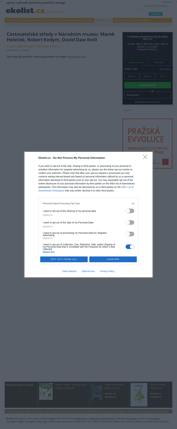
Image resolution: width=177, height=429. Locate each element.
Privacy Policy (107, 271)
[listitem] (88, 203)
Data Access (88, 271)
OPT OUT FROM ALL (64, 259)
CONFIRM (113, 259)
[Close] (146, 158)
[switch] (130, 211)
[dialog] (88, 215)
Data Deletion (69, 271)
